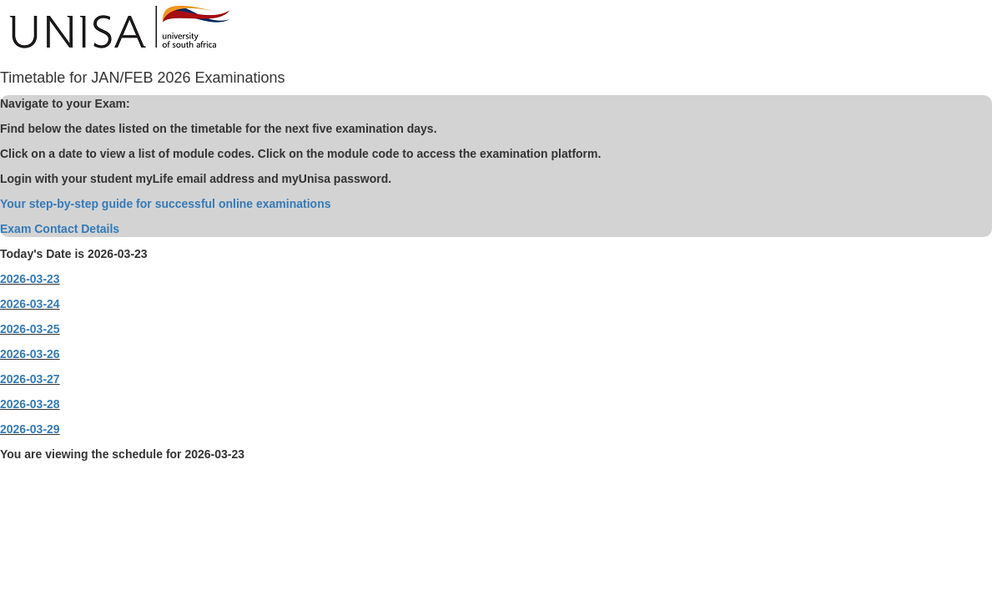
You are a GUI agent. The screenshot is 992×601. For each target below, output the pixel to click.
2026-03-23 (30, 278)
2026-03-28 (30, 404)
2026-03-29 (30, 429)
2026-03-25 (30, 329)
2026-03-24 (30, 304)
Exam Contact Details (59, 228)
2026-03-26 (30, 354)
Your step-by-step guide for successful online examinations (165, 203)
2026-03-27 (30, 379)
